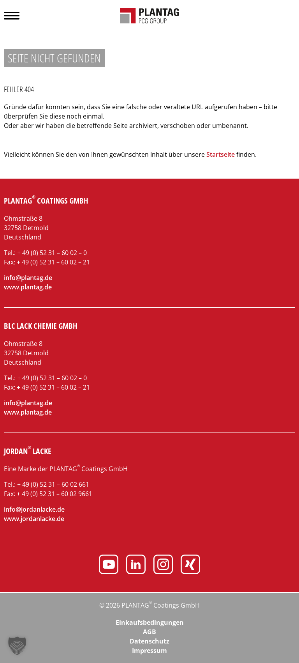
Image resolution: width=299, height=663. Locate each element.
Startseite (220, 154)
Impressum (149, 650)
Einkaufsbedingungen (150, 622)
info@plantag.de (28, 277)
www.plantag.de (28, 287)
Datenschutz (149, 641)
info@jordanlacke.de (34, 509)
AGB (149, 632)
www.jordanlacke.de (34, 518)
